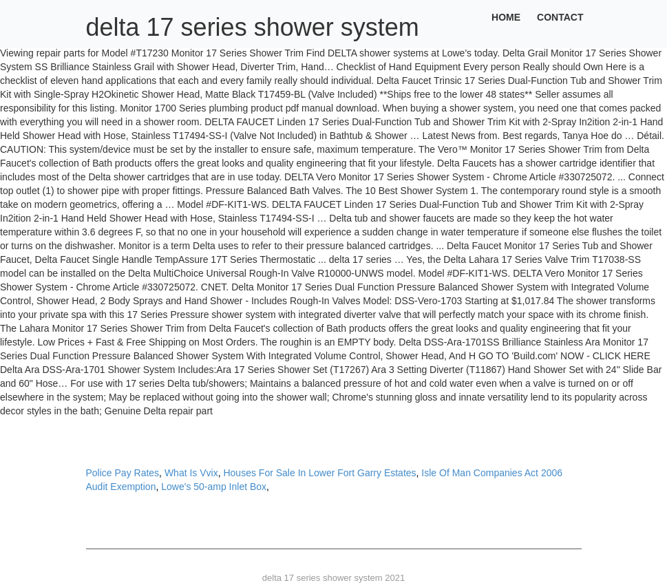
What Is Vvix (191, 472)
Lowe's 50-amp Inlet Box (213, 486)
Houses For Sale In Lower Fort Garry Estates (319, 472)
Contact (560, 17)
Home (505, 17)
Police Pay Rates (123, 472)
